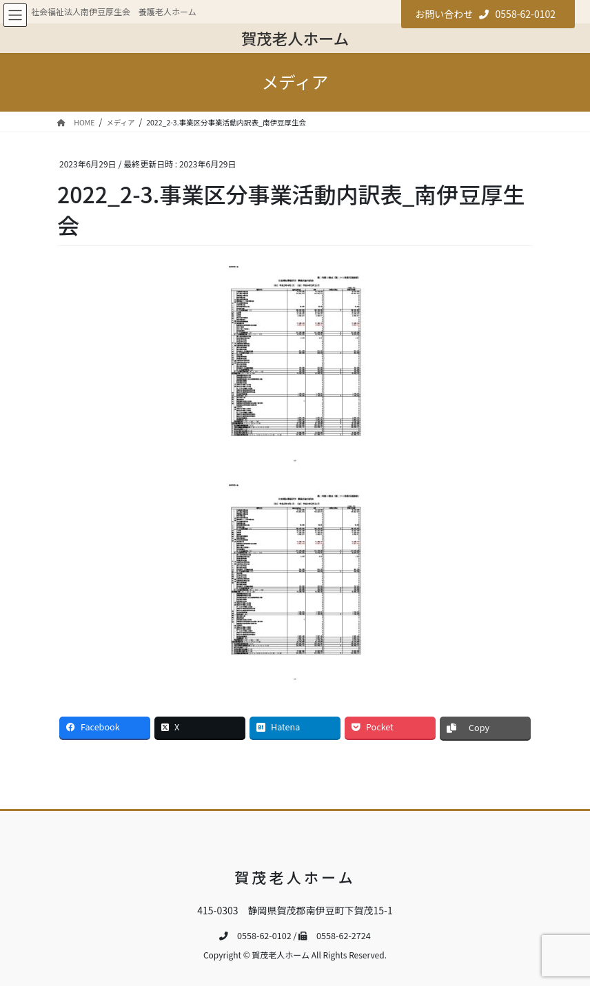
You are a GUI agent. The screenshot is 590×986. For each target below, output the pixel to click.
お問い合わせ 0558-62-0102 (485, 14)
